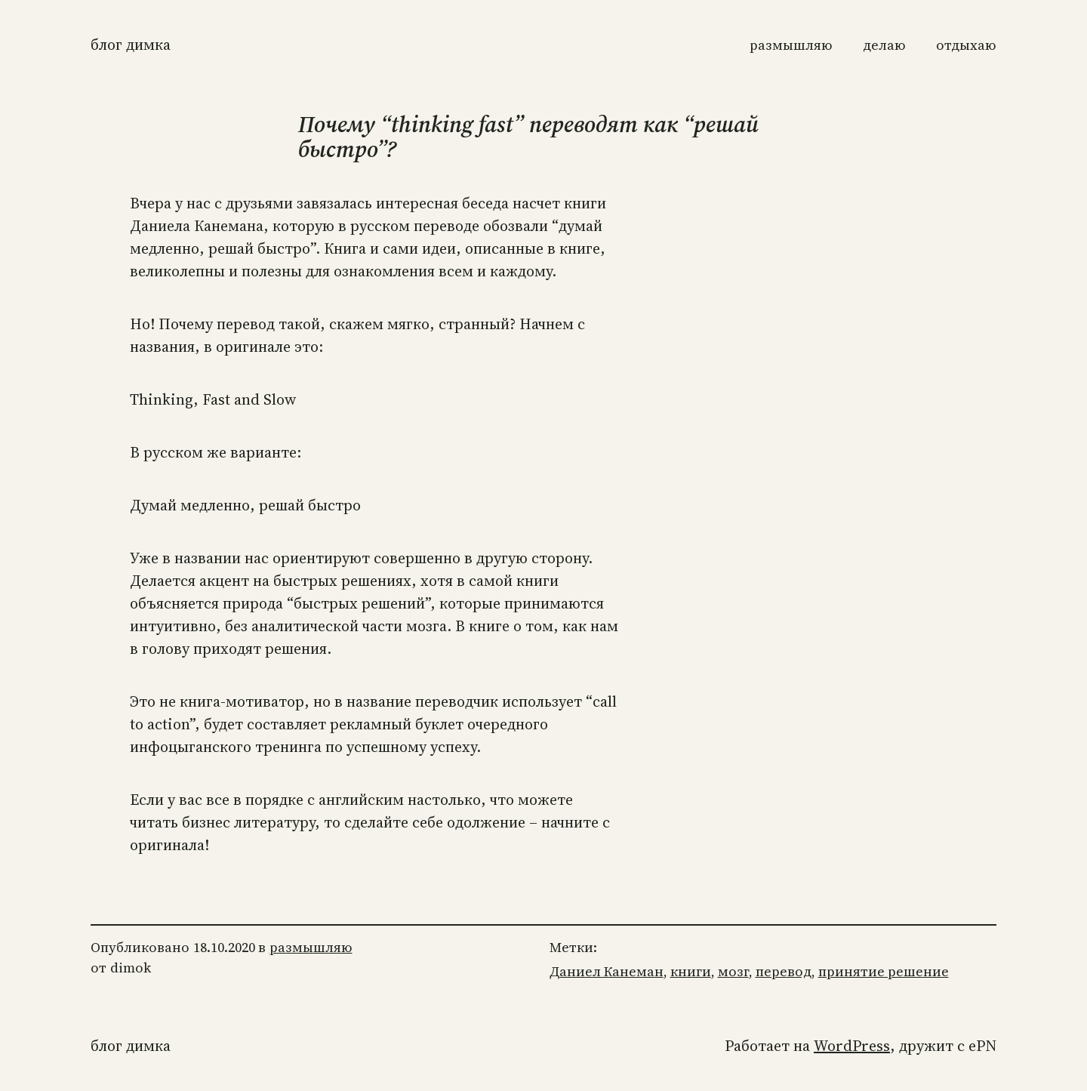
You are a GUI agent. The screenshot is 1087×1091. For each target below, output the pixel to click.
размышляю (311, 947)
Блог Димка (131, 44)
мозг (733, 971)
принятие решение (883, 971)
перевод (783, 971)
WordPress (852, 1045)
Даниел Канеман (607, 971)
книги (690, 971)
